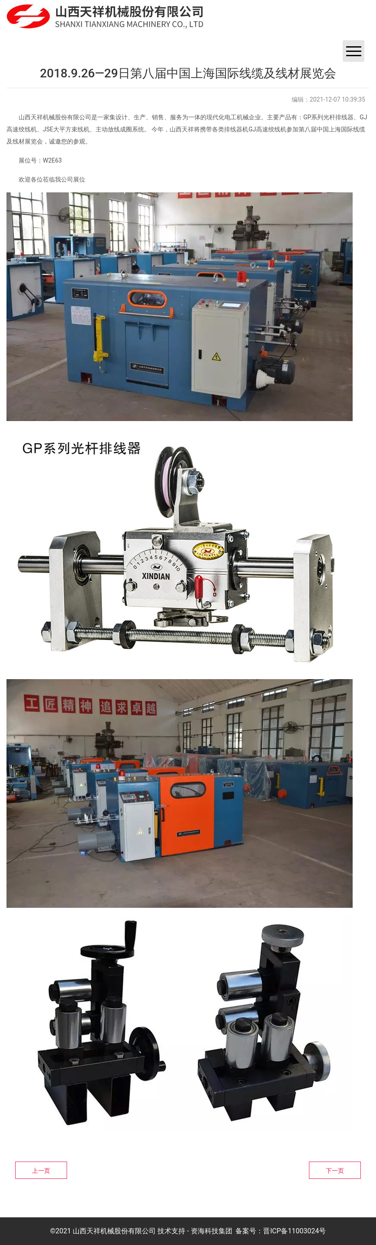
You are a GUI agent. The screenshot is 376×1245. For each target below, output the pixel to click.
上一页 (41, 1170)
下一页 (335, 1170)
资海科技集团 (211, 1231)
